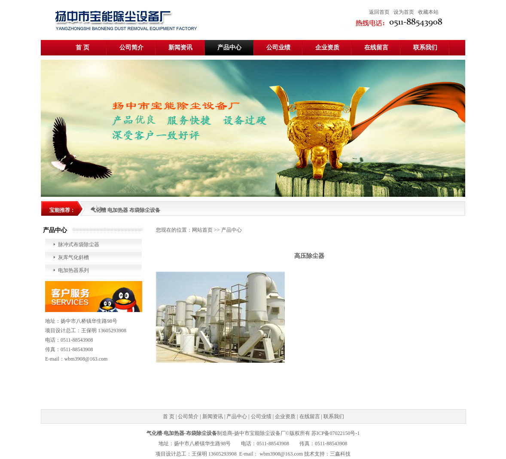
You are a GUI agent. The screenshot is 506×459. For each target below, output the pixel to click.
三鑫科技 (340, 454)
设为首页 (403, 12)
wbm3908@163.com (281, 454)
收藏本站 (428, 12)
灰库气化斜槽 (73, 257)
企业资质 (327, 47)
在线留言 (376, 47)
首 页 (82, 47)
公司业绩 (278, 47)
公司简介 (131, 47)
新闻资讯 (180, 47)
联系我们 (425, 47)
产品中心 (229, 47)
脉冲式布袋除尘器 (78, 245)
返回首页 (379, 12)
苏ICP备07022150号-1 (335, 433)
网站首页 (202, 230)
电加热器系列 (73, 270)
